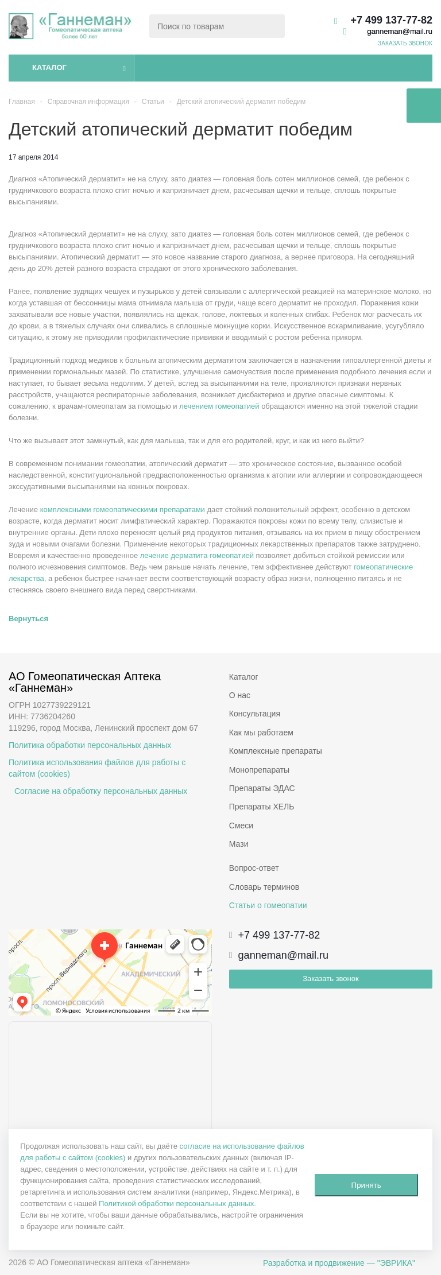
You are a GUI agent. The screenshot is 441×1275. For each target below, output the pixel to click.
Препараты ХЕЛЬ (262, 806)
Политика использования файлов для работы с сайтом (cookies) (97, 768)
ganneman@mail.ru (399, 31)
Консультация (254, 713)
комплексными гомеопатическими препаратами (122, 509)
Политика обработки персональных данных (90, 745)
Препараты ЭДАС (262, 788)
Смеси (241, 825)
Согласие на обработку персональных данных (100, 791)
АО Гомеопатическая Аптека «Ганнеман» (86, 682)
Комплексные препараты (275, 750)
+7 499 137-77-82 (391, 20)
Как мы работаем (261, 732)
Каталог (49, 67)
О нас (239, 695)
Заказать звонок (330, 978)
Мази (239, 843)
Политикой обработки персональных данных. (177, 1203)
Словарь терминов (264, 887)
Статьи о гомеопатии (268, 905)
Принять (366, 1185)
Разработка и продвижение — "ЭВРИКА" (339, 1263)
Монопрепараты (259, 769)
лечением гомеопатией (219, 406)
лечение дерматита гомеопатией (197, 555)
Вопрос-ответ (254, 868)
